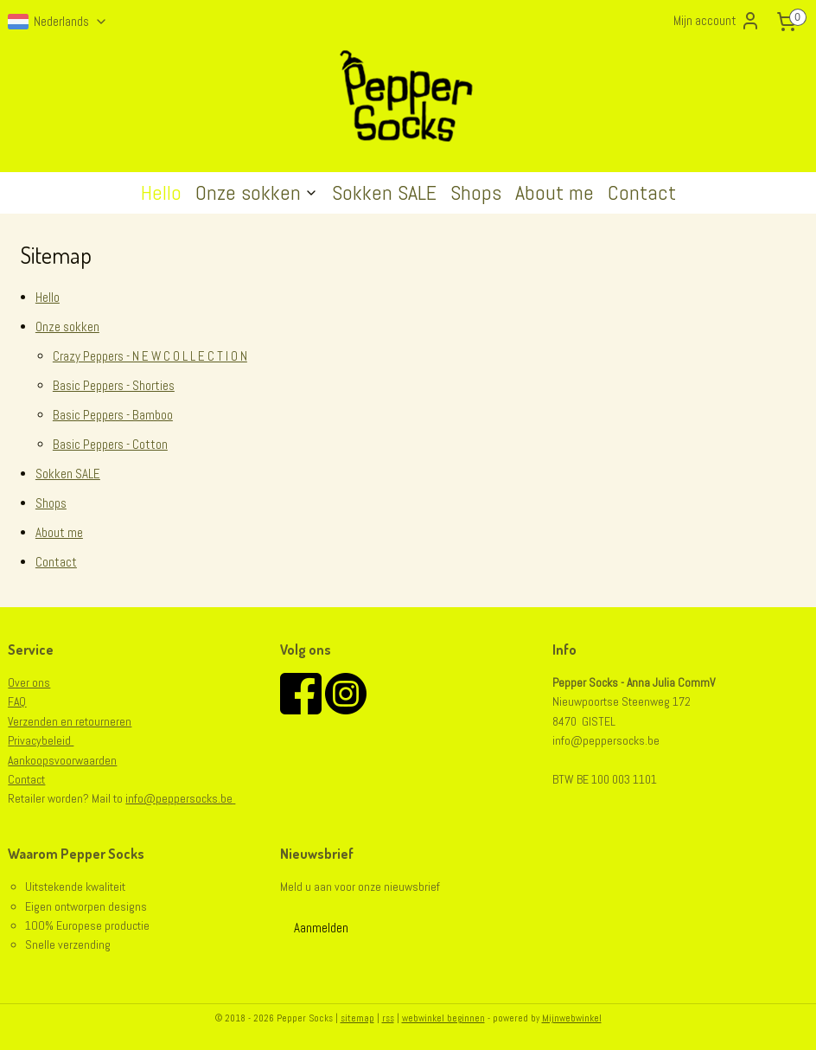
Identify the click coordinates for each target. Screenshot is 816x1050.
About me (554, 192)
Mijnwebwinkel (572, 1018)
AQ (20, 701)
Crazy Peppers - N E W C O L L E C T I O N (150, 356)
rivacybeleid (43, 740)
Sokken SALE (384, 192)
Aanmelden (321, 927)
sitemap (357, 1018)
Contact (642, 192)
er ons (32, 682)
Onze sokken (256, 192)
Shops (475, 192)
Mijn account (717, 20)
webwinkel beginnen (443, 1018)
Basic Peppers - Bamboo (113, 415)
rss (388, 1018)
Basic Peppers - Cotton (110, 444)
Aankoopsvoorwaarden (62, 760)
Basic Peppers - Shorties (114, 385)
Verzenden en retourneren (69, 721)
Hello (161, 192)
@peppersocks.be (188, 798)
